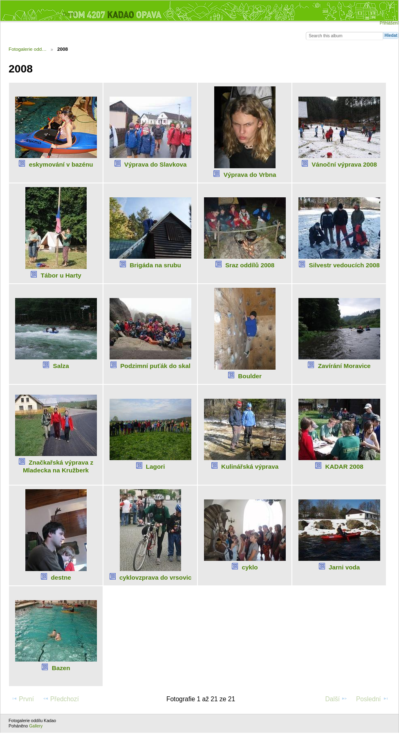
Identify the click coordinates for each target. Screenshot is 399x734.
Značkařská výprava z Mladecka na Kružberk (58, 466)
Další (336, 698)
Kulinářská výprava (249, 466)
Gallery (36, 726)
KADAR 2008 (344, 466)
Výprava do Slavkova (155, 164)
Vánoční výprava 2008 (344, 164)
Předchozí (61, 698)
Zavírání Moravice (344, 365)
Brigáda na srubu (155, 265)
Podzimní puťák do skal (155, 365)
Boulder (250, 376)
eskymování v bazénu (61, 164)
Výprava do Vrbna (250, 174)
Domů (69, 14)
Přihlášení (389, 23)
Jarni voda (344, 567)
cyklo (250, 567)
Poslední (372, 698)
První (22, 698)
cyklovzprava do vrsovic (155, 577)
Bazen (61, 667)
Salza (61, 365)
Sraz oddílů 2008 (249, 265)
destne (61, 577)
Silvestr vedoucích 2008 (344, 265)
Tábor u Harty (61, 275)
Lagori (155, 466)
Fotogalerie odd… (28, 49)
